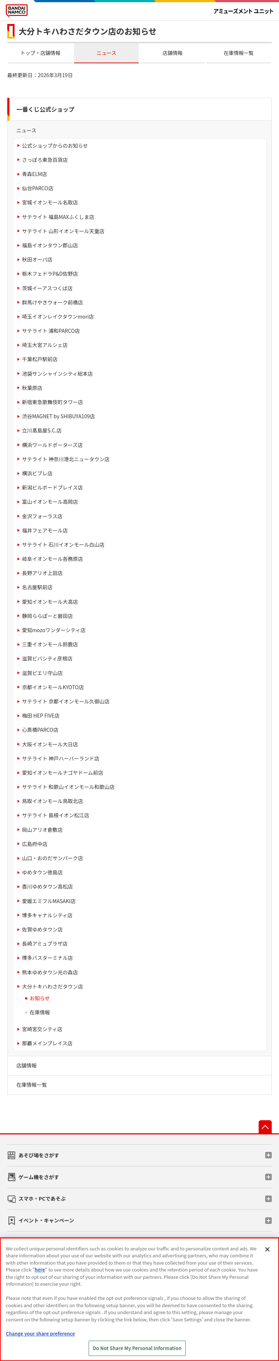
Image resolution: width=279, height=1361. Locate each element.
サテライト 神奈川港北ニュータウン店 (65, 459)
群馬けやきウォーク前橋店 (52, 302)
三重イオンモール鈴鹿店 (50, 644)
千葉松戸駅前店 (39, 359)
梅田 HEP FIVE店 (41, 715)
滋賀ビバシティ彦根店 (47, 658)
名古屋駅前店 (37, 587)
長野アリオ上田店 (42, 572)
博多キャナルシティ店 (47, 915)
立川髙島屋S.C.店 (41, 430)
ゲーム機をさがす (39, 1177)
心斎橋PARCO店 (40, 729)
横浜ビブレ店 (37, 473)
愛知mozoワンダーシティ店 (53, 630)
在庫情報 (39, 1012)
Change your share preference (40, 1333)
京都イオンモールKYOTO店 (53, 687)
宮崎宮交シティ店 (42, 1029)
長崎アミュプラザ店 (45, 943)
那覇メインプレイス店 (47, 1043)
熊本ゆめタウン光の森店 (50, 972)
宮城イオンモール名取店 (50, 202)
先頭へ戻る (265, 1126)
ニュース (107, 52)
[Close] (267, 1249)
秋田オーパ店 (37, 259)
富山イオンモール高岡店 (50, 501)
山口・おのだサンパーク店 (52, 858)
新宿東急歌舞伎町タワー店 (52, 402)
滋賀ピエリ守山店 (42, 672)
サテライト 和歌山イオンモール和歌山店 (68, 786)
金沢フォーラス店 (42, 516)
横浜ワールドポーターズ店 (52, 444)
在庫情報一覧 (239, 52)
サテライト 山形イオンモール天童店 (63, 231)
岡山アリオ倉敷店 (42, 829)
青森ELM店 (34, 173)
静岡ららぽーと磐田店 (47, 615)
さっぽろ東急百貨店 (45, 159)
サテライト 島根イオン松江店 (55, 815)
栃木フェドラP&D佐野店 (50, 273)
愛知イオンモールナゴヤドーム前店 (62, 772)
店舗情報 (172, 52)
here (40, 1269)
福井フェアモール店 (45, 530)
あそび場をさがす (39, 1155)
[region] (139, 1299)
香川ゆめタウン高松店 (47, 886)
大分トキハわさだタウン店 (52, 986)
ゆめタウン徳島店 (42, 872)
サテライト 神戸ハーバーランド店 (60, 758)
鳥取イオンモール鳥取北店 (52, 801)
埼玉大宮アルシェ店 (45, 344)
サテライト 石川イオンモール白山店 (63, 544)
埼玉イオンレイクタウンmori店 (58, 316)
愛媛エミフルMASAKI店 (49, 901)
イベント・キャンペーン (46, 1220)
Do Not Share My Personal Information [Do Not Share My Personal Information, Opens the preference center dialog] (137, 1348)
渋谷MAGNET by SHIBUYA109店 (58, 416)
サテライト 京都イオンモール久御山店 (65, 701)
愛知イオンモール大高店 (50, 601)
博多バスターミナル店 (47, 957)
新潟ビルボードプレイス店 (52, 487)
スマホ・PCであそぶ (42, 1198)
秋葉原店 (32, 387)
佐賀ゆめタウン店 (42, 929)
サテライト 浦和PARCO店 (51, 330)
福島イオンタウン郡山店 (50, 245)
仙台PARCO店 (37, 188)
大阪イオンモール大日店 (50, 744)
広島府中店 (34, 843)
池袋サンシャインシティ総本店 (57, 373)
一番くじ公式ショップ (45, 109)
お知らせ (39, 998)
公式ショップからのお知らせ (55, 145)
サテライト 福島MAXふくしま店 (58, 216)
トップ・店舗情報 (40, 52)
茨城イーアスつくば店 (47, 288)
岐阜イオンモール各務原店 (52, 558)
